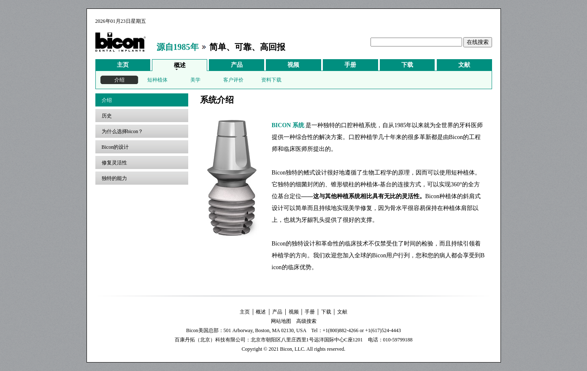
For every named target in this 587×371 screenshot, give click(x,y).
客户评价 (233, 80)
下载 (407, 65)
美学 (195, 80)
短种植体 (157, 80)
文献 (464, 65)
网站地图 (281, 321)
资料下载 (271, 80)
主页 (123, 65)
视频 (293, 65)
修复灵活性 (114, 163)
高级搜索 (306, 321)
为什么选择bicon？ (122, 131)
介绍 (119, 80)
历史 (107, 116)
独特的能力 (114, 178)
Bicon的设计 (115, 147)
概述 (180, 65)
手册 (350, 65)
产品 (237, 65)
